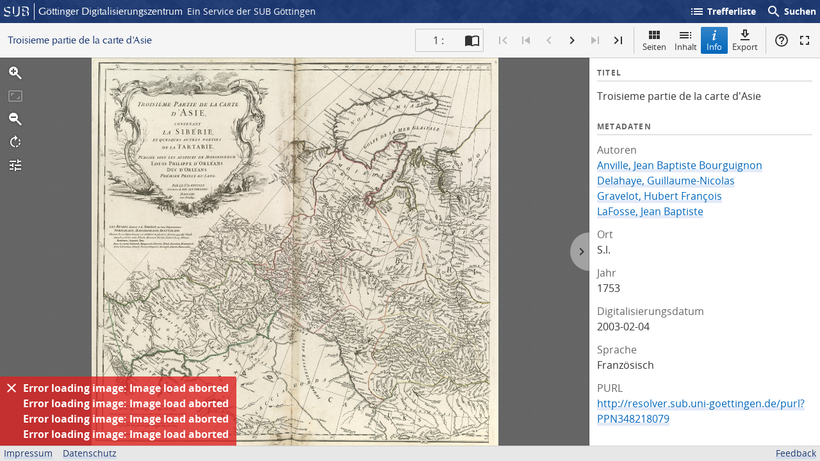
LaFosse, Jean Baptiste (650, 211)
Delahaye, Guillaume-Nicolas (666, 181)
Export (745, 40)
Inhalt (686, 40)
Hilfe (781, 40)
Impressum (28, 453)
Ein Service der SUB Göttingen (251, 11)
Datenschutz (90, 453)
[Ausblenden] (11, 388)
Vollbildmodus (804, 40)
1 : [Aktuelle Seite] (438, 40)
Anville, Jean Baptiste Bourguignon (679, 165)
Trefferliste (722, 11)
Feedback (796, 453)
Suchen (791, 11)
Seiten (654, 40)
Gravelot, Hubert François (659, 196)
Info (714, 40)
